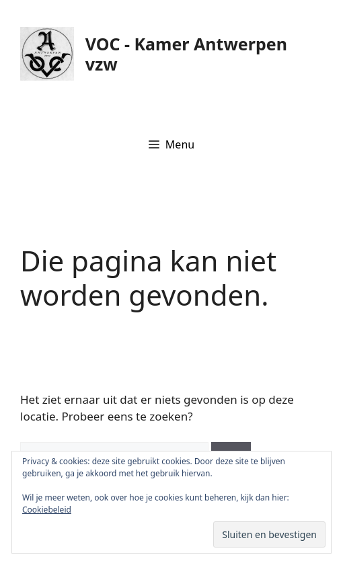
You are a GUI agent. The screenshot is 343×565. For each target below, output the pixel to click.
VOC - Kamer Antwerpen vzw (186, 53)
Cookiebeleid (46, 509)
